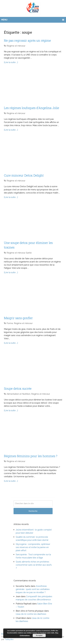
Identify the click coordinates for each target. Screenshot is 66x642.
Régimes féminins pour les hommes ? (30, 455)
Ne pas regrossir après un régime (27, 40)
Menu (4, 19)
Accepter (39, 635)
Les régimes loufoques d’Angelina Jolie (31, 108)
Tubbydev (9, 638)
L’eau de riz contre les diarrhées (31, 613)
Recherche (33, 510)
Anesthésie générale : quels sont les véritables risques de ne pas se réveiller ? (33, 588)
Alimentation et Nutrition (18, 393)
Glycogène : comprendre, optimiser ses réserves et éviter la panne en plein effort (33, 546)
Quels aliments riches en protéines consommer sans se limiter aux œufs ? (34, 563)
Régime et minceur (16, 45)
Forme (10, 322)
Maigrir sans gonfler (18, 317)
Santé (29, 252)
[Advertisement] (33, 86)
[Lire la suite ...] (11, 62)
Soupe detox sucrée (18, 387)
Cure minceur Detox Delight (24, 175)
